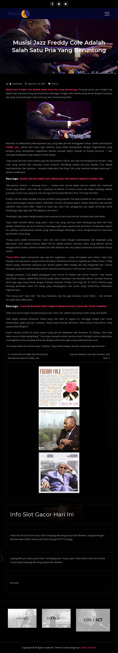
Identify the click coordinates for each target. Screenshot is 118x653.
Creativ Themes (88, 647)
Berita (55, 83)
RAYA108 (14, 583)
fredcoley (17, 83)
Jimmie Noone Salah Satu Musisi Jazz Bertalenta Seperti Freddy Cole (61, 178)
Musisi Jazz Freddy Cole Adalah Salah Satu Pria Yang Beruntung (41, 89)
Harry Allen (13, 257)
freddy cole (12, 147)
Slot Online (99, 558)
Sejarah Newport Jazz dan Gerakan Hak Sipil (90, 356)
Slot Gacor (35, 535)
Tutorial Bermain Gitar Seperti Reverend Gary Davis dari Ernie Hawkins (63, 306)
